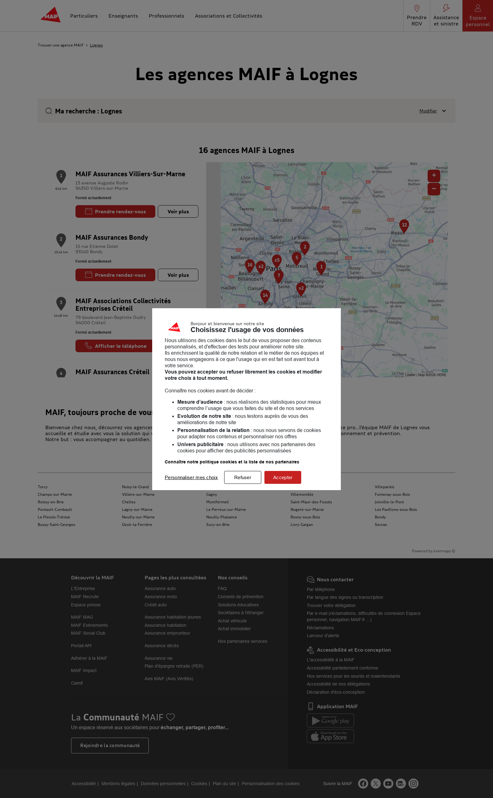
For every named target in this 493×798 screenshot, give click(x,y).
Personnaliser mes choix (191, 477)
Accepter (282, 477)
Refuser (242, 477)
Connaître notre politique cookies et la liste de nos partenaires (232, 461)
